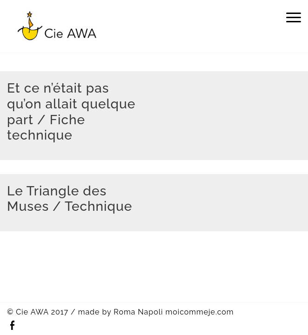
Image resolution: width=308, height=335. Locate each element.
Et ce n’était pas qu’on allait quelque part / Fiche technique (71, 111)
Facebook (12, 325)
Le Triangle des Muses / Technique (69, 198)
